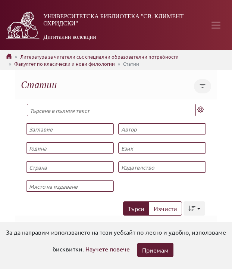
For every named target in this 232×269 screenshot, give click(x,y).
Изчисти (165, 208)
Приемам (155, 250)
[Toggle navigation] (216, 25)
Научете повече (107, 249)
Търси (136, 208)
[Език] (162, 148)
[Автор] (162, 128)
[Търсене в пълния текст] (111, 110)
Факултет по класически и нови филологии (64, 64)
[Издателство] (162, 167)
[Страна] (69, 167)
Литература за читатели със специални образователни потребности (99, 56)
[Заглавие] (69, 128)
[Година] (69, 148)
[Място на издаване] (69, 186)
